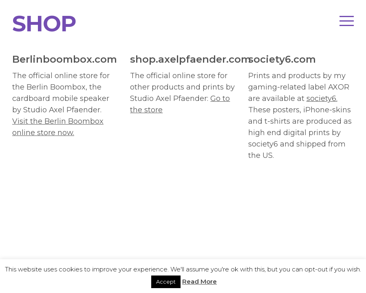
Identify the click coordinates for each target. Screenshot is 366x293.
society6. (321, 98)
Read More (199, 281)
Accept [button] (166, 281)
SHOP (44, 23)
